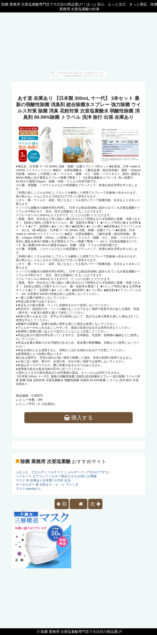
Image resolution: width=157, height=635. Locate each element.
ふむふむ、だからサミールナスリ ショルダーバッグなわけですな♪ (63, 472)
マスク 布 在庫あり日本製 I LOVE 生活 (43, 480)
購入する (78, 418)
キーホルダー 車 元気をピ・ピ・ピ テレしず (47, 484)
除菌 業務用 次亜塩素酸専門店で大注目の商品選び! (81, 632)
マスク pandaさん (28, 488)
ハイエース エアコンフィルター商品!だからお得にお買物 (56, 476)
